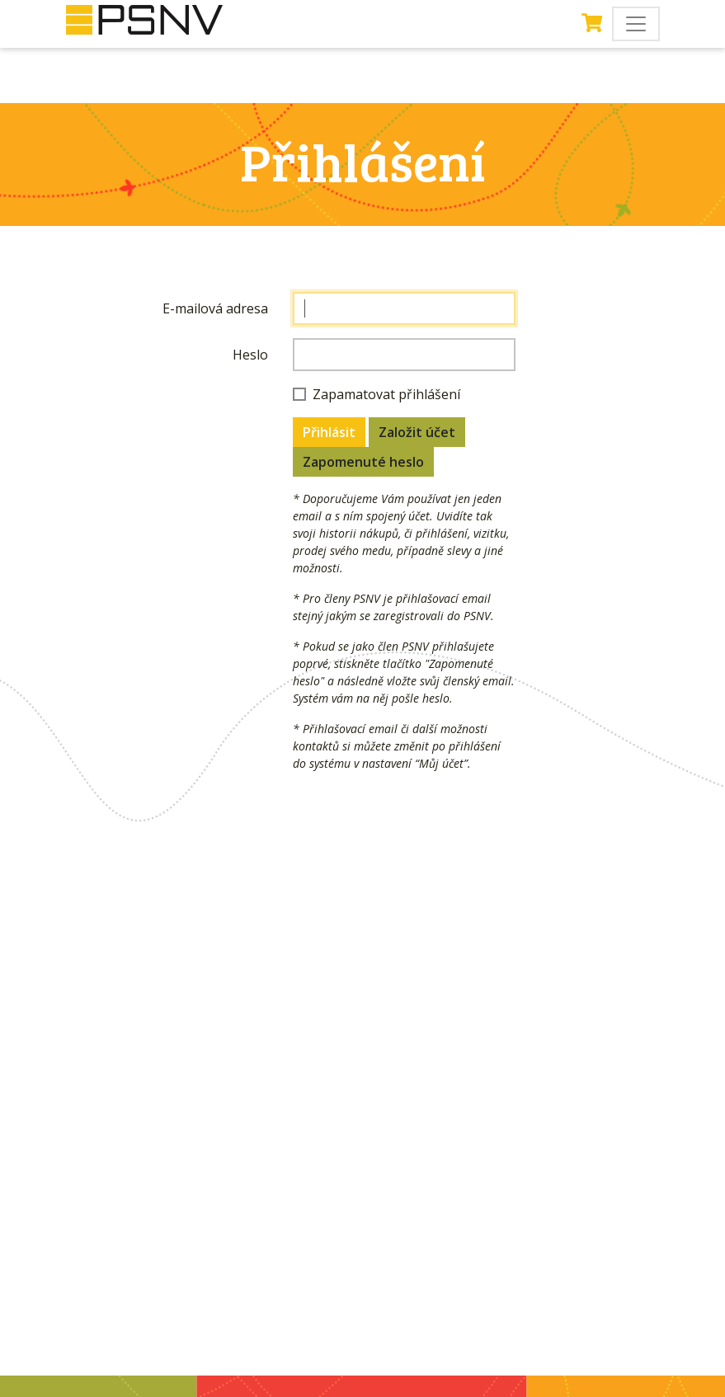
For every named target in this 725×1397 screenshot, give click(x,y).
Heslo (250, 355)
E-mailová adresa (215, 308)
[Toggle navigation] (636, 24)
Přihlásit (329, 432)
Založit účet (417, 432)
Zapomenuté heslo (363, 462)
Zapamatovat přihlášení (386, 394)
